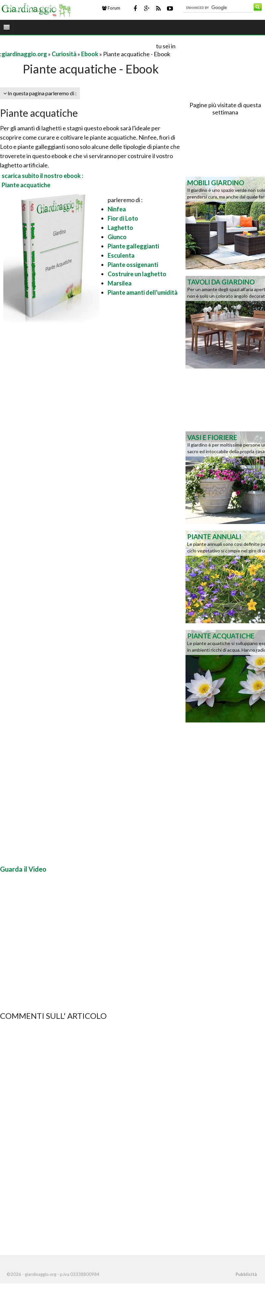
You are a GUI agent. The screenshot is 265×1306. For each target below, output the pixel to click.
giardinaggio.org (24, 54)
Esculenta (121, 255)
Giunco (117, 236)
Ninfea (117, 209)
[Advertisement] (77, 45)
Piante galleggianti (133, 246)
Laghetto (120, 227)
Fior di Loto (123, 218)
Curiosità (64, 54)
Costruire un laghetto (137, 274)
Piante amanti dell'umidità (143, 292)
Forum (111, 8)
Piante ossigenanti (133, 264)
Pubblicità (246, 1274)
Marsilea (120, 283)
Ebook (89, 54)
